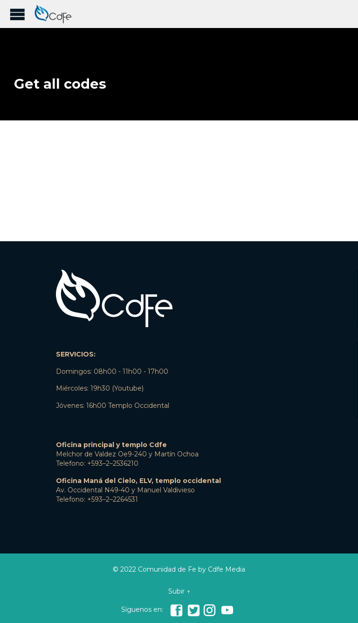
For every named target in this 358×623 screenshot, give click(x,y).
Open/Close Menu (17, 14)
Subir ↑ (179, 591)
